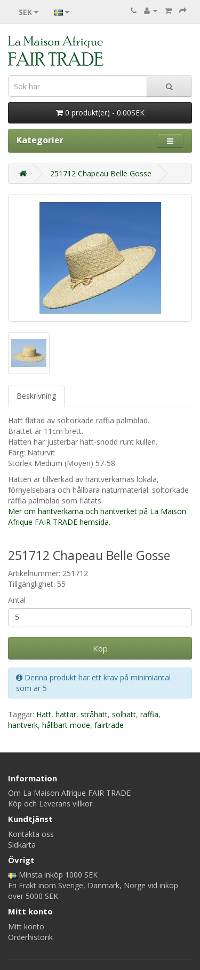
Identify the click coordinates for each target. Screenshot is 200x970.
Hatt (43, 714)
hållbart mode (66, 725)
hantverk (23, 725)
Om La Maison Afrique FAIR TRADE (69, 793)
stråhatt (94, 714)
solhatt (124, 714)
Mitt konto (26, 926)
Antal (17, 600)
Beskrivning (36, 396)
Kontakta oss (31, 834)
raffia (149, 714)
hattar (65, 714)
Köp (100, 648)
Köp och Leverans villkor (50, 803)
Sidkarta (22, 845)
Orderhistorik (30, 937)
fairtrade (109, 725)
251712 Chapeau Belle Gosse (100, 173)
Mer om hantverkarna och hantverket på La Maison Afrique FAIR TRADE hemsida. (97, 516)
